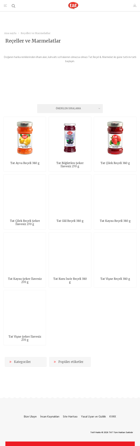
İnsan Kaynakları (49, 416)
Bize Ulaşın (30, 416)
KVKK (112, 416)
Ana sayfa (10, 33)
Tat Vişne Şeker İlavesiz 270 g (24, 338)
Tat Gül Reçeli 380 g (70, 221)
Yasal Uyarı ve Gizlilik (93, 416)
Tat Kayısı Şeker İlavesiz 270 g (25, 280)
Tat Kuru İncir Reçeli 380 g (70, 280)
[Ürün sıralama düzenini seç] (70, 108)
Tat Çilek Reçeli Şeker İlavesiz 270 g (25, 222)
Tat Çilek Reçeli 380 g (115, 163)
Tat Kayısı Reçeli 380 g (115, 221)
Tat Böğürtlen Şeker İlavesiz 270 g (70, 165)
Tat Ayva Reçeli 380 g (25, 163)
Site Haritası (70, 416)
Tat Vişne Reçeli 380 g (115, 279)
